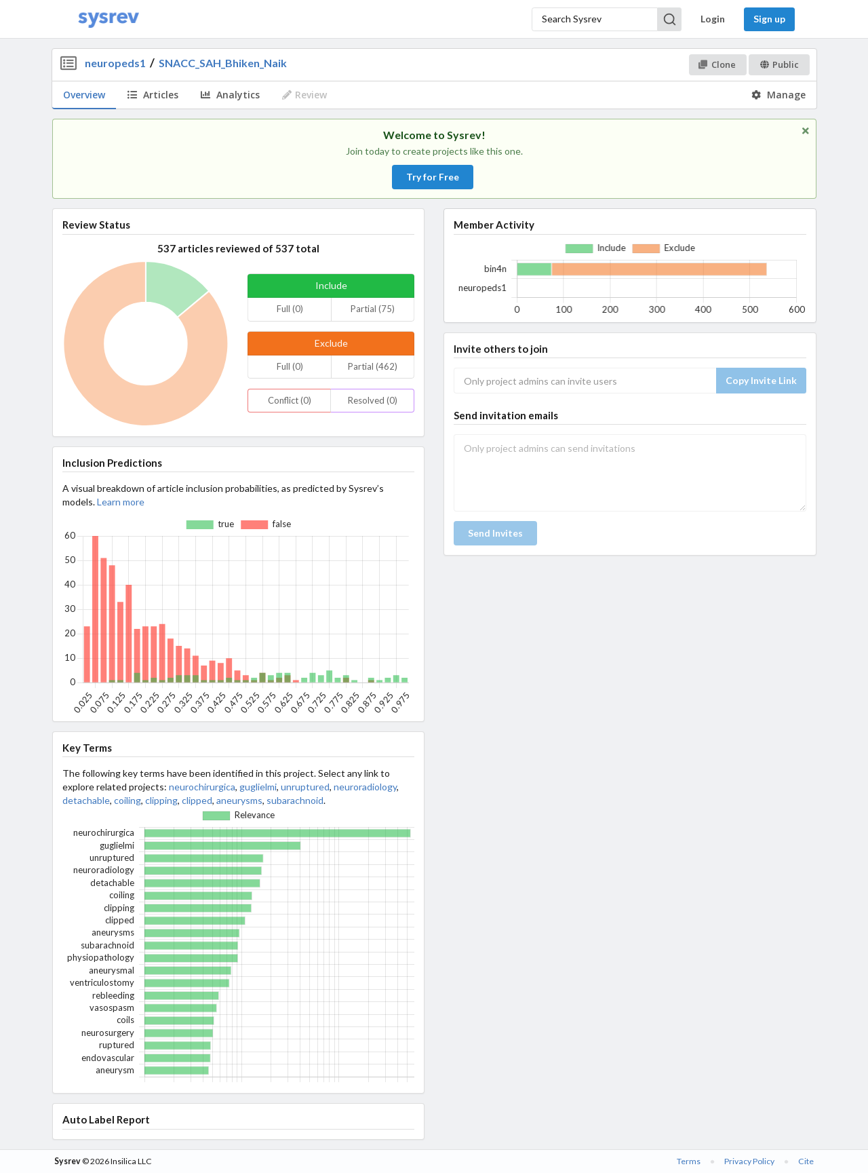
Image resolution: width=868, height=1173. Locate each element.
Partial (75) (373, 308)
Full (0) (290, 308)
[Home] (108, 19)
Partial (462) (372, 366)
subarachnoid (295, 800)
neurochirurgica (202, 786)
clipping (161, 800)
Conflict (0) (289, 400)
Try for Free (432, 176)
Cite (806, 1161)
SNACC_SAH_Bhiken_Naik (223, 62)
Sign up (769, 18)
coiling (127, 800)
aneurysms (239, 800)
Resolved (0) (372, 400)
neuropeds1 (115, 62)
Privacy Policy (749, 1161)
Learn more (120, 501)
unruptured (305, 786)
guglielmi (258, 786)
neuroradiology (365, 786)
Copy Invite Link (761, 380)
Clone (717, 64)
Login (713, 18)
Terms (689, 1161)
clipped (197, 800)
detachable (86, 800)
